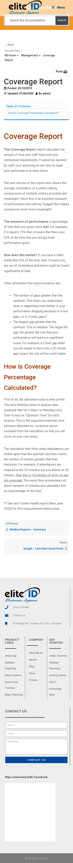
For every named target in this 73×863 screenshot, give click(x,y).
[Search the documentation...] (30, 20)
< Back (10, 44)
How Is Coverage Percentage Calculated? (33, 112)
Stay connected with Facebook (26, 777)
